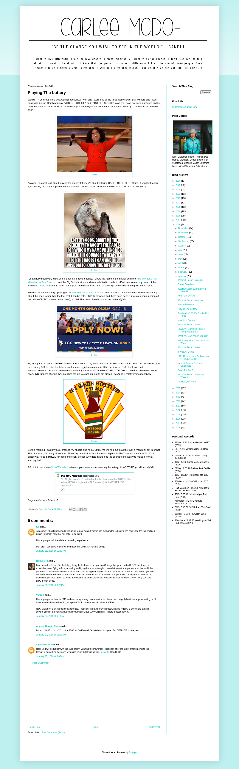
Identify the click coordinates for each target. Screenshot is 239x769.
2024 (178, 189)
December (183, 228)
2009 (178, 414)
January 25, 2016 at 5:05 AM (50, 656)
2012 (178, 401)
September (184, 241)
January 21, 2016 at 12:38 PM (51, 551)
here (41, 285)
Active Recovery (186, 304)
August (182, 245)
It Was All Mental (186, 352)
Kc (37, 526)
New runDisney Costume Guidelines (190, 364)
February (183, 272)
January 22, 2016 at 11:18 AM (51, 634)
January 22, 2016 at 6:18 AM (50, 616)
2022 (178, 198)
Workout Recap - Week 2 (190, 347)
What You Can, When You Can (193, 336)
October (182, 237)
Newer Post (34, 727)
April (180, 263)
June (181, 254)
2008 (178, 419)
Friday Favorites (186, 284)
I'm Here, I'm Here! (187, 381)
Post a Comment (40, 663)
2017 (178, 220)
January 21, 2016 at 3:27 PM (50, 585)
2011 (178, 405)
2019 (178, 211)
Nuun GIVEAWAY (186, 295)
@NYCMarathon (59, 467)
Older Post (154, 727)
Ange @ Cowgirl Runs (48, 626)
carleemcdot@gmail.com (184, 107)
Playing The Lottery (187, 309)
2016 (178, 224)
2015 (178, 388)
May (180, 259)
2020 (178, 207)
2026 (178, 181)
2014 (178, 392)
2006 (178, 427)
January (182, 276)
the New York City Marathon (87, 292)
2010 (178, 410)
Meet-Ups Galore (186, 320)
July (180, 250)
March (181, 267)
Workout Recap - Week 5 (190, 280)
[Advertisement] (94, 695)
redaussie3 (42, 561)
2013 (178, 397)
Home (95, 727)
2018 (178, 215)
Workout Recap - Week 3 (190, 324)
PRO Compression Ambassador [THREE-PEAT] (193, 357)
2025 (178, 185)
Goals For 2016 (185, 370)
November (183, 232)
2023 (178, 194)
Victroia (40, 595)
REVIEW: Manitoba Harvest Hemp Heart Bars (191, 330)
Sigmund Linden (45, 644)
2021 (178, 202)
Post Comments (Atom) (53, 732)
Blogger (133, 752)
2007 (178, 423)
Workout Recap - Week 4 (190, 300)
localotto (105, 652)
